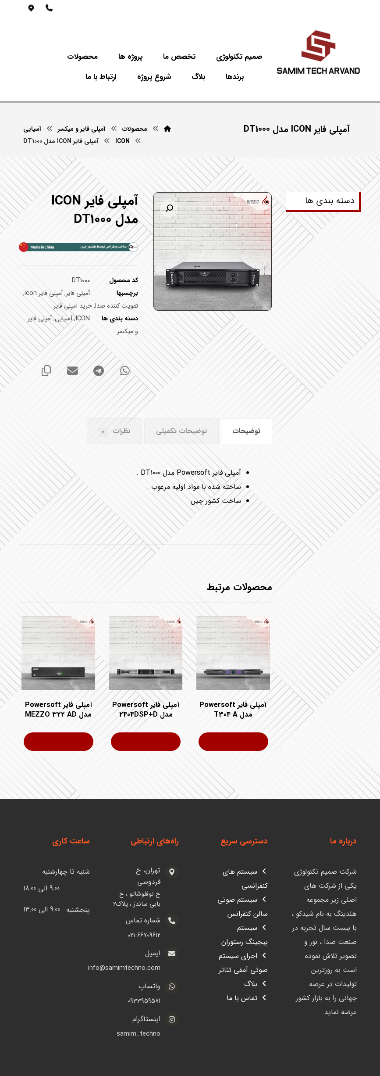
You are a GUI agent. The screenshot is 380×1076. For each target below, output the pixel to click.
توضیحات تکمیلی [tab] (181, 431)
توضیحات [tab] (246, 431)
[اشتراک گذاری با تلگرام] (99, 372)
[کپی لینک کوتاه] (46, 372)
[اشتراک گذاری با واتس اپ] (125, 372)
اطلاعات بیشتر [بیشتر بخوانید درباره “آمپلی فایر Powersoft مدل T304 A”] (227, 741)
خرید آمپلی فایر (72, 306)
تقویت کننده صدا (116, 306)
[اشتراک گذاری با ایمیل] (72, 372)
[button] (169, 209)
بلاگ (256, 984)
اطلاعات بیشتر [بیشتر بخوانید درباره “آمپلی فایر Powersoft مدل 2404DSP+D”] (140, 741)
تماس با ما (247, 998)
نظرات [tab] (115, 431)
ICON (82, 319)
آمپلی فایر (78, 294)
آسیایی (63, 319)
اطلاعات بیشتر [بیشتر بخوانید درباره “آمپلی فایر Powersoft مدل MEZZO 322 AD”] (52, 741)
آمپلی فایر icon (44, 294)
